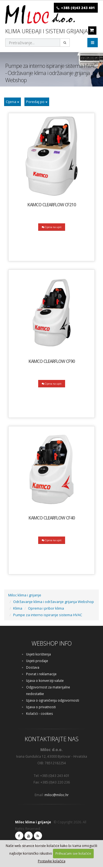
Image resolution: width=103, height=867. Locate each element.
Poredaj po (37, 101)
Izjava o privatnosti (41, 707)
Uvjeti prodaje (37, 660)
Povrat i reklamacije (41, 674)
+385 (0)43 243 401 (78, 7)
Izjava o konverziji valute (45, 680)
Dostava (32, 667)
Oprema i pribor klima (46, 608)
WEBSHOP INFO (52, 643)
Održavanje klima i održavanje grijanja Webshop (53, 601)
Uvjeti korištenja (38, 654)
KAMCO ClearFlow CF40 (52, 518)
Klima (17, 608)
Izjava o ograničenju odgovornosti (52, 700)
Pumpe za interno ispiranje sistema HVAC (47, 614)
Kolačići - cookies (39, 713)
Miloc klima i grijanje (24, 595)
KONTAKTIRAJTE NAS (52, 739)
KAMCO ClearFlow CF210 (51, 205)
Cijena (12, 101)
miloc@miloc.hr (56, 795)
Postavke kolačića (51, 861)
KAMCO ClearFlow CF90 (52, 361)
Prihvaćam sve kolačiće (73, 853)
